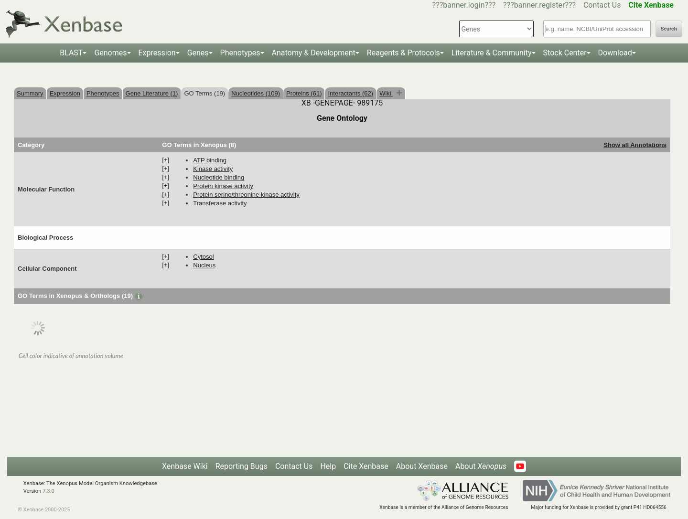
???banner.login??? (464, 5)
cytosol (203, 256)
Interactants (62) (350, 93)
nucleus (204, 265)
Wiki (386, 93)
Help (328, 466)
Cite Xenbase (366, 466)
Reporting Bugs (241, 466)
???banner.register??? (539, 5)
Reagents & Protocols (403, 52)
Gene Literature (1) (152, 93)
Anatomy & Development (313, 52)
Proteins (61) (304, 93)
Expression (157, 52)
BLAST (71, 52)
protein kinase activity (223, 186)
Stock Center (565, 52)
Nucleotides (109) (255, 93)
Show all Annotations (634, 144)
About (480, 466)
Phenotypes (240, 52)
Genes (198, 52)
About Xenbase (422, 466)
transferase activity (220, 203)
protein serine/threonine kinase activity (246, 194)
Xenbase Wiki (185, 466)
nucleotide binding (218, 177)
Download (615, 52)
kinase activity (213, 168)
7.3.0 (48, 491)
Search (669, 29)
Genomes (110, 52)
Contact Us (602, 5)
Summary (30, 93)
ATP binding (209, 160)
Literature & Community (492, 52)
